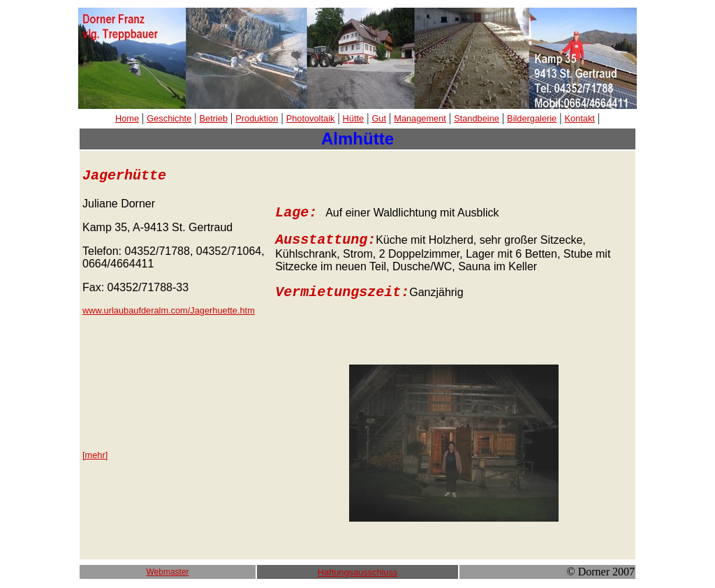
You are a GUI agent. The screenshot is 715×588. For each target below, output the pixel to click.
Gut (378, 118)
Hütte (353, 118)
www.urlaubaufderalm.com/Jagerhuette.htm (168, 310)
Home (127, 118)
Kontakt (579, 118)
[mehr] (95, 455)
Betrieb (214, 118)
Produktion (256, 118)
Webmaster (167, 572)
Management (420, 118)
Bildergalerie (531, 118)
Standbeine (476, 118)
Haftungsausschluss (358, 572)
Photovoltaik (310, 118)
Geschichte (169, 118)
